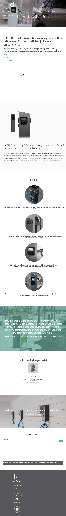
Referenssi (7, 57)
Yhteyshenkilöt (8, 60)
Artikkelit (39, 11)
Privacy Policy (17, 502)
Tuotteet (12, 12)
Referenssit (50, 11)
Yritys (44, 11)
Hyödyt (6, 54)
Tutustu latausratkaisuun (33, 414)
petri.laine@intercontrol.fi (33, 382)
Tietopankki (58, 12)
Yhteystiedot (6, 15)
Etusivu (5, 11)
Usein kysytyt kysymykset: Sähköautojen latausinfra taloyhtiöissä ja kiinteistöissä (30, 463)
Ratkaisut (19, 12)
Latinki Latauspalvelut (30, 11)
